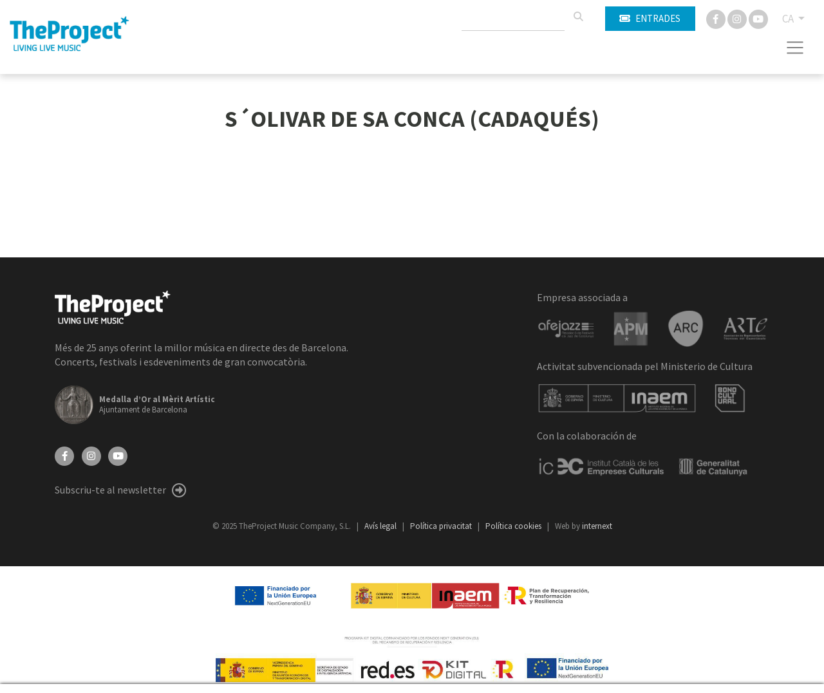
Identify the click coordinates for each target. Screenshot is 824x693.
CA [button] (789, 19)
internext (597, 526)
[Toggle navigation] (795, 47)
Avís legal (381, 526)
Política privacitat (442, 526)
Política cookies (514, 526)
